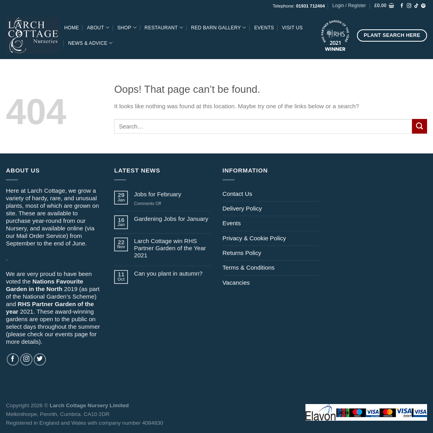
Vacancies (236, 282)
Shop (127, 27)
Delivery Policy (242, 208)
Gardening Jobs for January (171, 218)
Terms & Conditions (249, 267)
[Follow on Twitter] (40, 359)
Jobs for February (157, 194)
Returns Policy (242, 252)
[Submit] (419, 126)
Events (264, 28)
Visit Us (292, 28)
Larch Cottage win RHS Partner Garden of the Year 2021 (170, 248)
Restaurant (164, 27)
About (98, 27)
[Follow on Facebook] (402, 6)
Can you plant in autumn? (168, 273)
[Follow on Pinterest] (423, 6)
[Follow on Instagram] (409, 6)
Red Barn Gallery (218, 27)
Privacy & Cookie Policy (254, 238)
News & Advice (90, 43)
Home (71, 28)
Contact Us (237, 193)
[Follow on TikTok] (416, 6)
